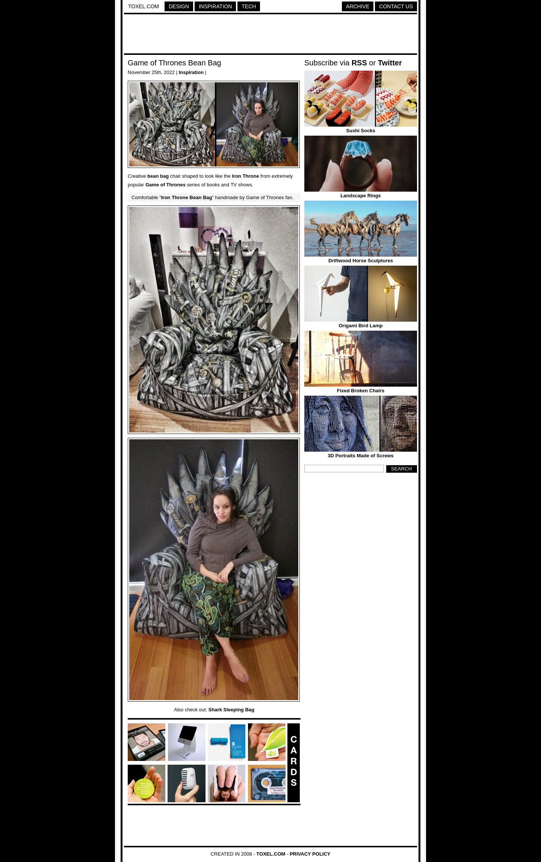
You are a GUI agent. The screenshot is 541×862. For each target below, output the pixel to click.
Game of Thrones (165, 185)
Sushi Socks (360, 130)
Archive (357, 6)
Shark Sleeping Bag (231, 709)
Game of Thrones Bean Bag (174, 63)
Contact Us (396, 6)
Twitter (390, 63)
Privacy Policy (310, 854)
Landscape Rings (360, 195)
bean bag (158, 176)
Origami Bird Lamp (360, 325)
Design (179, 6)
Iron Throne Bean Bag (186, 197)
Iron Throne (245, 176)
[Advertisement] (270, 35)
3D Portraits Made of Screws (361, 455)
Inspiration (215, 6)
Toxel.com (143, 6)
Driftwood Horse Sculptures (360, 260)
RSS (359, 63)
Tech (249, 6)
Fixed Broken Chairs (360, 390)
